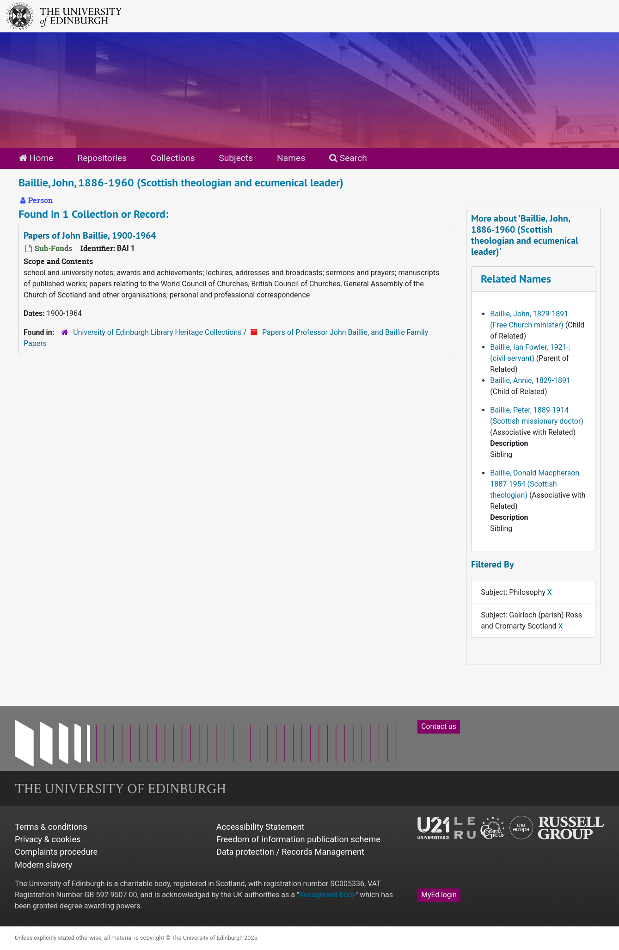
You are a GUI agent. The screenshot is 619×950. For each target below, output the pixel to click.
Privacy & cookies (48, 839)
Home (36, 158)
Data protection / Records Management (290, 852)
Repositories (102, 158)
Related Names (516, 278)
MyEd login (439, 894)
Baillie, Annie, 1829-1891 (530, 380)
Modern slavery (43, 865)
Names (291, 158)
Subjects (236, 158)
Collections (173, 158)
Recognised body (327, 894)
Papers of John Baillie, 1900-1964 (90, 235)
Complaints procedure (56, 852)
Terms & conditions (51, 827)
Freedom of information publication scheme (298, 839)
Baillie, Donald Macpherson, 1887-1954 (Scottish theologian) (535, 484)
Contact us (438, 726)
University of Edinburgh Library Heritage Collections (157, 332)
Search (348, 158)
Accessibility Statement (260, 827)
